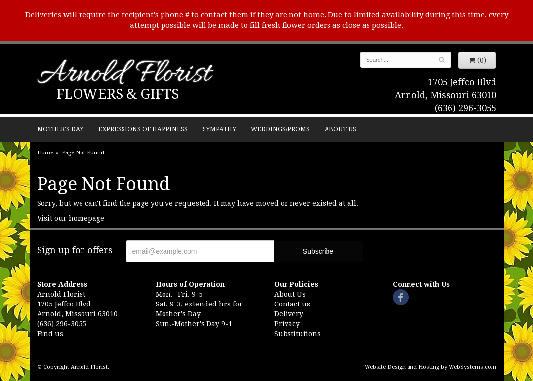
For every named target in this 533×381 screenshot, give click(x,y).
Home (45, 153)
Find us (50, 334)
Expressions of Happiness (143, 129)
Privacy (287, 324)
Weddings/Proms (280, 129)
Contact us (292, 304)
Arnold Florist (124, 75)
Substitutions (297, 334)
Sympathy (219, 129)
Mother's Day (60, 129)
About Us (340, 129)
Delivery (288, 314)
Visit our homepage (70, 218)
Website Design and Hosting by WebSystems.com (430, 367)
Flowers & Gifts (117, 94)
